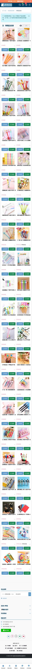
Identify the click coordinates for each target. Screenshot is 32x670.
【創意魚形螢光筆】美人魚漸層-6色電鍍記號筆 (23, 539)
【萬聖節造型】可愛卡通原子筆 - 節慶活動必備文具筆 (9, 40)
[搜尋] (29, 594)
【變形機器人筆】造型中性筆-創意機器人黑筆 (23, 489)
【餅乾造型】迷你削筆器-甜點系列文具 (23, 165)
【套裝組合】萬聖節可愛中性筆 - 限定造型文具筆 (9, 514)
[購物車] (26, 4)
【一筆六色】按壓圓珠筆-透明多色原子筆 (23, 240)
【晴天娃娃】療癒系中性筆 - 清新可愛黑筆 (23, 290)
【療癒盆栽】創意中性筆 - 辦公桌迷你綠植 (9, 190)
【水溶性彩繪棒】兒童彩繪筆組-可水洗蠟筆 (23, 564)
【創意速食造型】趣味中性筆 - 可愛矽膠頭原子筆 (23, 90)
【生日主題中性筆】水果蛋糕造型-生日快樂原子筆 (23, 115)
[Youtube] (23, 636)
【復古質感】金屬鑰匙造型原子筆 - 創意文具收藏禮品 (9, 240)
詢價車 (12, 49)
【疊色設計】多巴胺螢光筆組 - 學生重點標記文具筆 (9, 539)
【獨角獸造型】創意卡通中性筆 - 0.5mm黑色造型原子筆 (9, 215)
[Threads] (16, 636)
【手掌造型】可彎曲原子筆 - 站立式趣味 (9, 364)
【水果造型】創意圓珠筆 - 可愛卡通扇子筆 (23, 40)
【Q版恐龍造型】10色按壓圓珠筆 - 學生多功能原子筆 (23, 389)
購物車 (5, 49)
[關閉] (30, 1)
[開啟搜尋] (19, 4)
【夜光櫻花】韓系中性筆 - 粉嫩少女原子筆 (23, 439)
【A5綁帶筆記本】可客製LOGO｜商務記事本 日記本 (23, 514)
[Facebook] (8, 636)
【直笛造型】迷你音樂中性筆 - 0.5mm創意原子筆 (9, 165)
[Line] (19, 636)
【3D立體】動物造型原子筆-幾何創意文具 (9, 90)
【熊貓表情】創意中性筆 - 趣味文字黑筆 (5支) (9, 489)
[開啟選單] (29, 4)
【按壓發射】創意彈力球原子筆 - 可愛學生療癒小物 (9, 464)
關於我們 (4, 609)
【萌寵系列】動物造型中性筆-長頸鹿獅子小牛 (23, 65)
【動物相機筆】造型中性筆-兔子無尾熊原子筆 (9, 115)
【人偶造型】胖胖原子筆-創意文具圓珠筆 (9, 439)
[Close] (29, 16)
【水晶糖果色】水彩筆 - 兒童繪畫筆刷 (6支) (23, 464)
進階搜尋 (4, 598)
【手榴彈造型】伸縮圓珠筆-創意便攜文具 (23, 190)
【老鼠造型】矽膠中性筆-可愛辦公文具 (9, 140)
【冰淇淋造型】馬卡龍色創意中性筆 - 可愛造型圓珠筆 (23, 315)
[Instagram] (12, 636)
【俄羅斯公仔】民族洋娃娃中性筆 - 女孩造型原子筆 (23, 265)
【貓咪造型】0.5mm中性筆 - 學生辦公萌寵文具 (23, 340)
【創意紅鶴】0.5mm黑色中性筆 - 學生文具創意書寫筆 (9, 340)
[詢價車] (23, 4)
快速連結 (3, 613)
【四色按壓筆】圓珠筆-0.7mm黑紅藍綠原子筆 (23, 414)
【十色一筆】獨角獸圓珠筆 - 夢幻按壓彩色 (9, 389)
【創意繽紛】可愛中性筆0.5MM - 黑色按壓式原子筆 (9, 290)
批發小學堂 (4, 606)
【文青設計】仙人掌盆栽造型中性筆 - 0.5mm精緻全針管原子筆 (9, 315)
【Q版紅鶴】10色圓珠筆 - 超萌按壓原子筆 (9, 414)
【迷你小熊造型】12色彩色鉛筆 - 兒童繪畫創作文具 (23, 364)
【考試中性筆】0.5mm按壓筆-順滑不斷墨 (23, 140)
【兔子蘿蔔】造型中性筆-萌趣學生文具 (9, 65)
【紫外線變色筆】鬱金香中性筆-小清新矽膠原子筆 (23, 215)
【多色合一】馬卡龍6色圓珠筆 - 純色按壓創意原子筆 (9, 265)
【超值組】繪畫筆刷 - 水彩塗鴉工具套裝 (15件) (9, 564)
